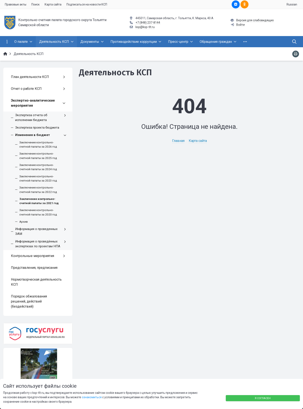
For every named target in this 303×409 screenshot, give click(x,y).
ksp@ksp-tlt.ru (145, 27)
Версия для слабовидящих (255, 20)
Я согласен (263, 398)
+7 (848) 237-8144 (148, 22)
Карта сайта (198, 141)
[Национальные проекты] (37, 366)
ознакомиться (92, 397)
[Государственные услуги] (37, 333)
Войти (240, 24)
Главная (178, 141)
